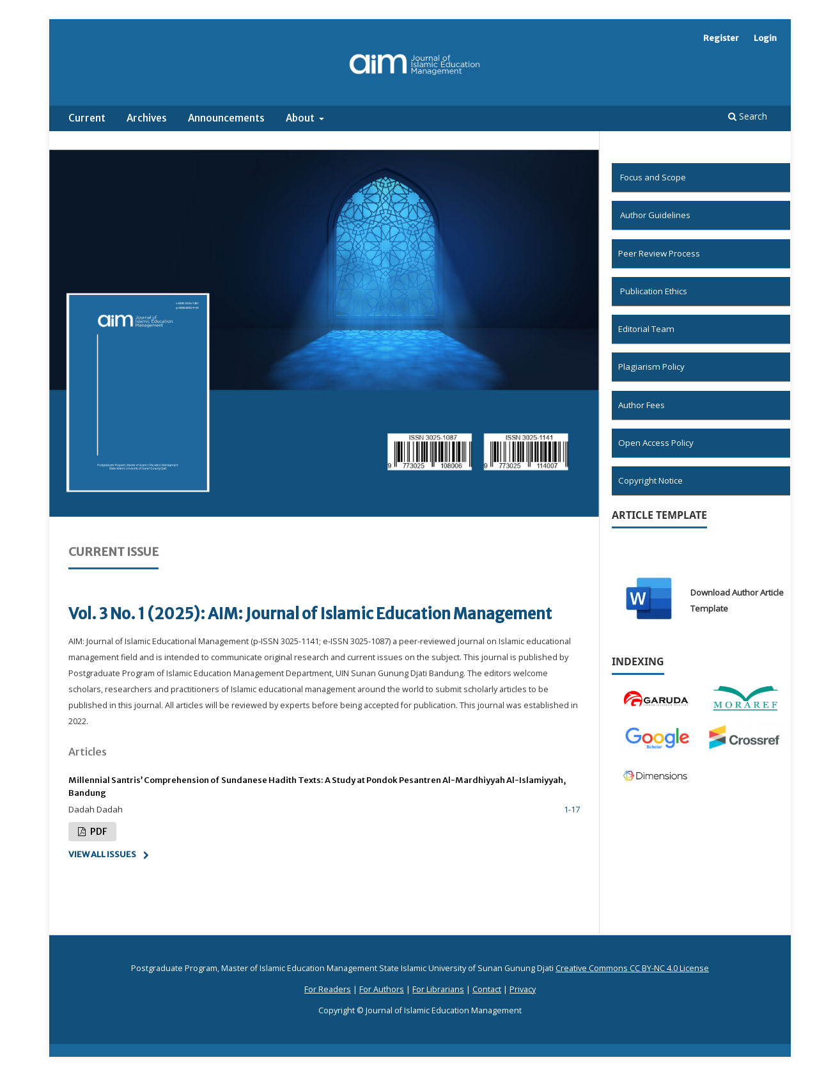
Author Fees (641, 405)
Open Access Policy (656, 442)
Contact (486, 989)
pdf (97, 831)
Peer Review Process (659, 253)
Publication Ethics (653, 291)
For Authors (381, 989)
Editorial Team (646, 329)
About (301, 118)
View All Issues (102, 854)
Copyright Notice (650, 480)
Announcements (226, 118)
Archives (147, 118)
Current (86, 118)
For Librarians (438, 989)
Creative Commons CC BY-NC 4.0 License (632, 968)
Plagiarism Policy (651, 366)
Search (747, 116)
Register (721, 38)
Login (765, 38)
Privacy (522, 989)
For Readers (327, 989)
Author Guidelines (655, 215)
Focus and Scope (653, 177)
